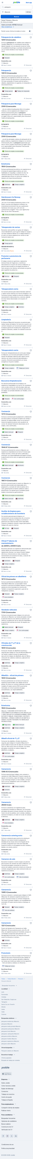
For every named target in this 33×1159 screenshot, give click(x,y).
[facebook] (3, 1136)
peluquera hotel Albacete (8, 1031)
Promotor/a (5, 953)
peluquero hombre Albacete (9, 1038)
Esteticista (5, 164)
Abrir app (29, 2)
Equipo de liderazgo (7, 1088)
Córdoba (3, 997)
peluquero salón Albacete (8, 1043)
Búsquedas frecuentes (9, 985)
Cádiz (3, 1012)
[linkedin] (16, 1136)
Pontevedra (4, 994)
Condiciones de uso (7, 1144)
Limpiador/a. (6, 320)
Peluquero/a (6, 70)
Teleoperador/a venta (9, 289)
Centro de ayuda (6, 1097)
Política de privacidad (7, 1148)
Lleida (3, 1009)
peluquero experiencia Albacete (10, 1041)
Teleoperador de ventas (10, 227)
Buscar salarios (6, 1124)
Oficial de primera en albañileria (13, 576)
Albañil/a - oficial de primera (12, 675)
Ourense (3, 1014)
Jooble (13, 1155)
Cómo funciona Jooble (8, 1086)
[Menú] (2, 2)
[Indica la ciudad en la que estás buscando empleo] (16, 12)
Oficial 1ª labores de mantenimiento (9, 542)
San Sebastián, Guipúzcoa (8, 999)
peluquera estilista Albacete (9, 1036)
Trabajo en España (7, 1100)
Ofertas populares (6, 1058)
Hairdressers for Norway (10, 197)
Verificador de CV (6, 1130)
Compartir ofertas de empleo (10, 1108)
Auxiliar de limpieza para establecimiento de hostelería (13, 512)
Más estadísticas (8, 27)
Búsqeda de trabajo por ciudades (10, 1060)
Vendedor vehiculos (9, 610)
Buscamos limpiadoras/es (11, 381)
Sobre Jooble (5, 1083)
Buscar (16, 17)
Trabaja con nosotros (7, 1094)
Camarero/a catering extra (11, 835)
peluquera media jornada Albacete (10, 1026)
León (2, 992)
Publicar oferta (5, 1110)
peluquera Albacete (6, 1024)
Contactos (4, 1091)
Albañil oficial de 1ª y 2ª (10, 738)
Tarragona (4, 1002)
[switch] (30, 31)
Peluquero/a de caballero (11, 37)
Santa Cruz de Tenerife (8, 1004)
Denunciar (28, 65)
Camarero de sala (8, 859)
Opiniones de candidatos (9, 1121)
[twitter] (11, 1136)
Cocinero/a (5, 411)
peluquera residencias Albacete (10, 1021)
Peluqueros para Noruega (11, 104)
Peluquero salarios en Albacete (10, 1051)
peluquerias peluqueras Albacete (10, 1029)
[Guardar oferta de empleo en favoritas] (31, 37)
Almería (3, 1007)
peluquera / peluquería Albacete (10, 1034)
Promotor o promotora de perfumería (11, 257)
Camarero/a (6, 769)
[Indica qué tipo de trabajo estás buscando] (16, 7)
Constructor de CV (7, 1127)
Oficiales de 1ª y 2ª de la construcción (10, 644)
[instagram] (7, 1136)
